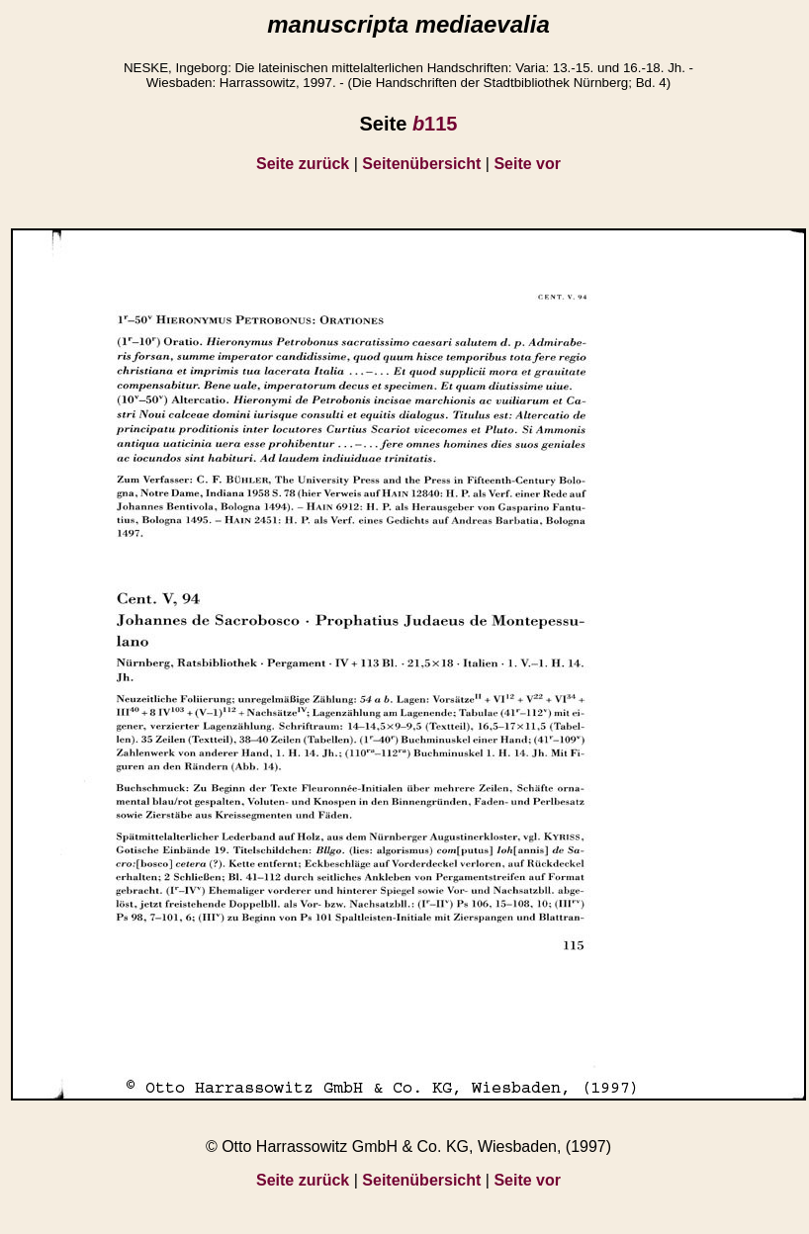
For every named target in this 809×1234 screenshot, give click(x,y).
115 (435, 123)
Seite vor (527, 163)
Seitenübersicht (421, 163)
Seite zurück (302, 163)
